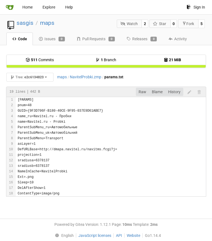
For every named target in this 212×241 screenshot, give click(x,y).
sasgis (25, 23)
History (174, 92)
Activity (177, 39)
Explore (49, 7)
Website (133, 235)
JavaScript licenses (94, 235)
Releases (141, 39)
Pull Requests (95, 39)
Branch (106, 60)
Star (159, 24)
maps (47, 23)
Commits (40, 60)
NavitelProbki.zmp (85, 77)
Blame (157, 92)
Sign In (195, 7)
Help (69, 7)
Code (19, 39)
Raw (142, 92)
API (119, 235)
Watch (129, 24)
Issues (52, 39)
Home (27, 7)
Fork (188, 23)
